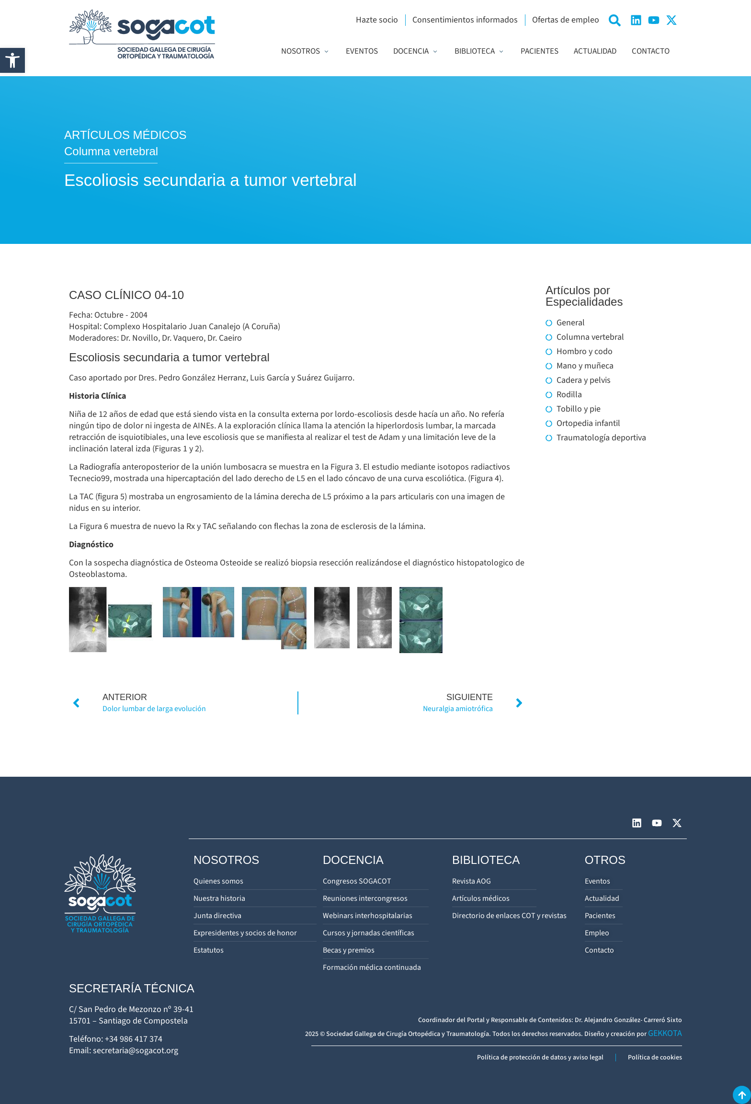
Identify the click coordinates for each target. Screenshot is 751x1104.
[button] (12, 60)
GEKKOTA (665, 1033)
